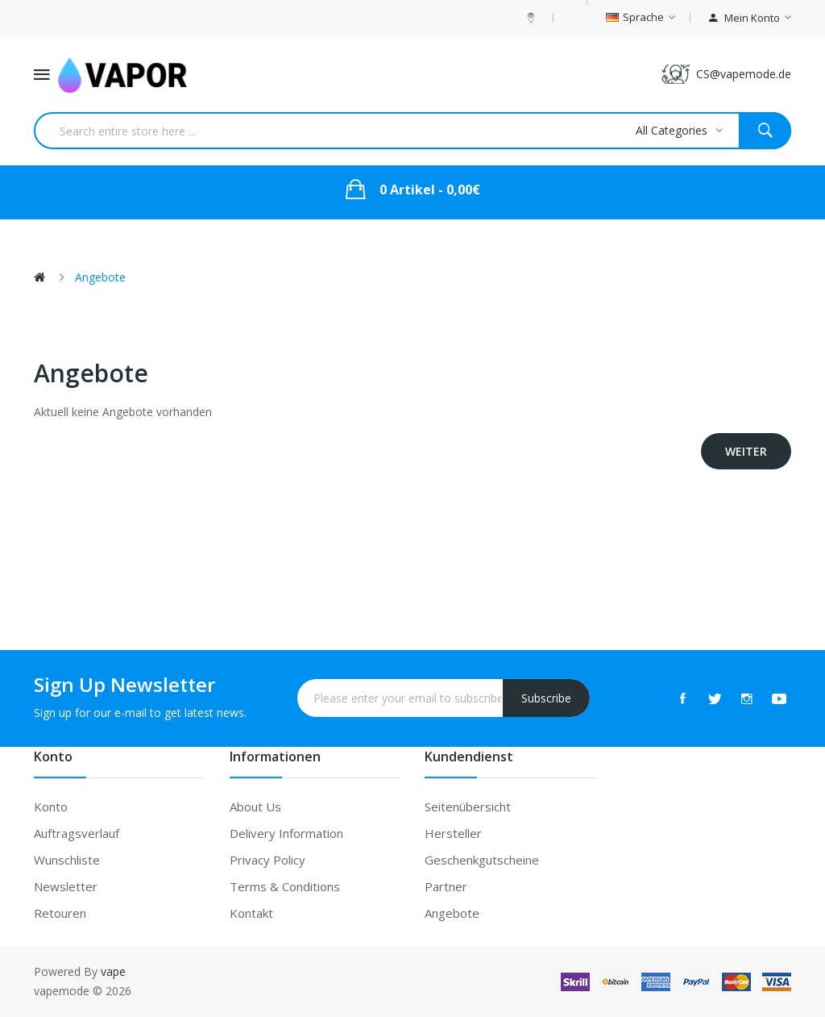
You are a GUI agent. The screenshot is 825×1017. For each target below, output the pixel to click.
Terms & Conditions (285, 886)
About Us (255, 806)
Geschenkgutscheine (482, 860)
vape (113, 971)
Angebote (100, 277)
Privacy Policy (267, 860)
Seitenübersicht (468, 806)
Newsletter (65, 886)
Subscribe (546, 698)
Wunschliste (67, 860)
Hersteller (453, 833)
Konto (51, 806)
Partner (446, 886)
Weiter (746, 451)
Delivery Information (286, 833)
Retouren (60, 913)
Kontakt (251, 913)
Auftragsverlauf (76, 833)
